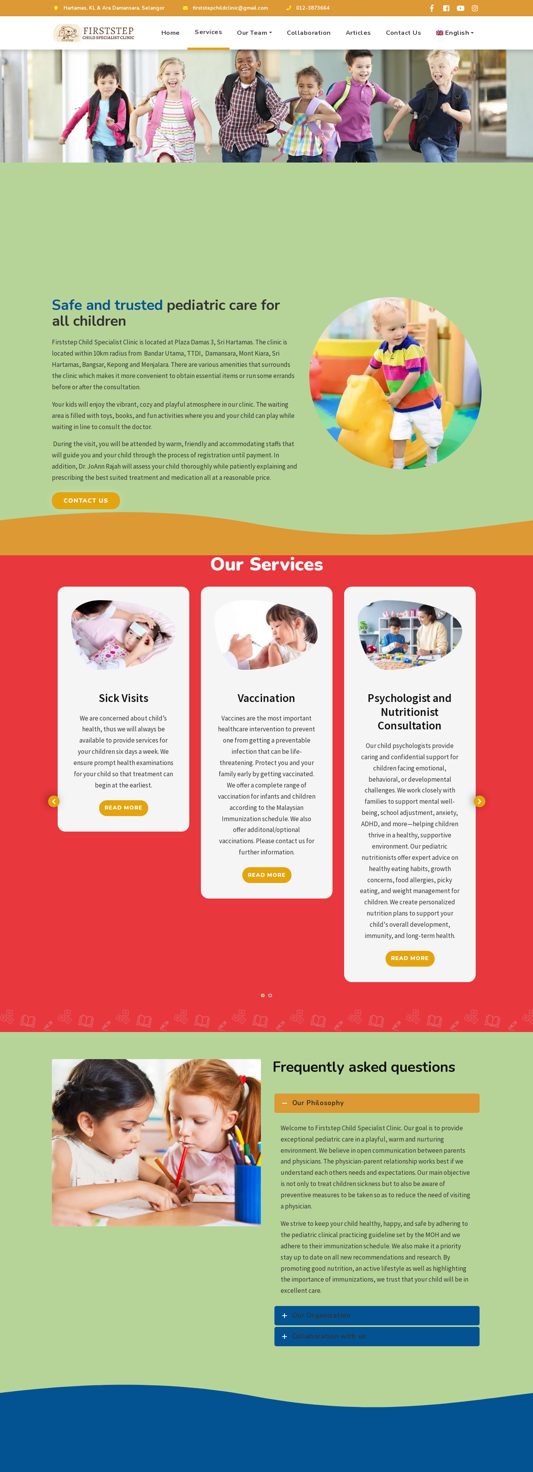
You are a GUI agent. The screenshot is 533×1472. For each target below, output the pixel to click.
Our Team (252, 32)
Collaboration (309, 32)
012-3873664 (306, 8)
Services (208, 31)
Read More (124, 808)
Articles (358, 32)
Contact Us (403, 32)
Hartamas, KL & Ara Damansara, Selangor (108, 8)
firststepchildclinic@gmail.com (224, 8)
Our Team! (426, 1466)
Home (170, 32)
